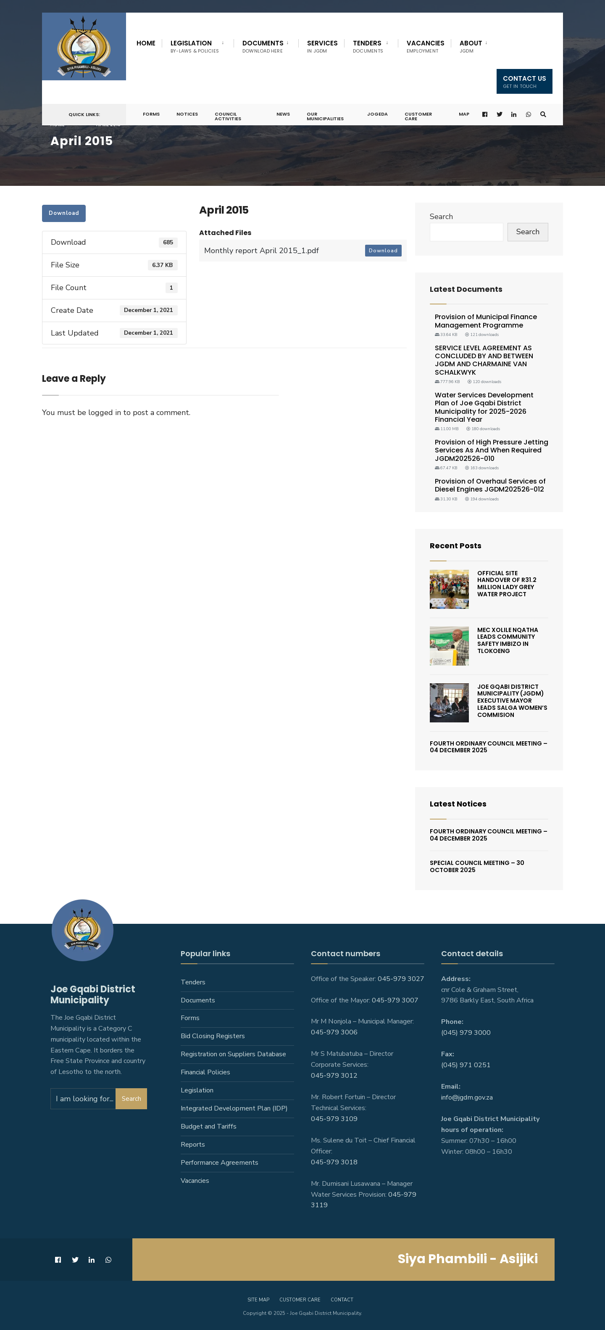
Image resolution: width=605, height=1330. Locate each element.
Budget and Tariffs (209, 1126)
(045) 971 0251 (466, 1065)
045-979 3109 (334, 1119)
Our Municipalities (325, 116)
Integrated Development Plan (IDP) (234, 1108)
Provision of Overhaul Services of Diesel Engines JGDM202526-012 (490, 485)
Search (441, 217)
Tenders (368, 46)
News (283, 114)
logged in (104, 412)
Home (146, 43)
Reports (193, 1144)
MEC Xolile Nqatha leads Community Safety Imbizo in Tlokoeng (507, 640)
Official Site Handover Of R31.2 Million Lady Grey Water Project (507, 583)
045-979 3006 (334, 1032)
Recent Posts (455, 545)
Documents (263, 46)
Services (322, 46)
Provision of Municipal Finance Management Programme (486, 321)
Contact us (524, 82)
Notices (187, 114)
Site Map (258, 1300)
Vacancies (426, 46)
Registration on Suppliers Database (233, 1054)
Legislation (195, 46)
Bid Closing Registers (213, 1036)
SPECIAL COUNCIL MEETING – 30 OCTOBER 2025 (477, 866)
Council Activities (228, 116)
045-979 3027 (401, 979)
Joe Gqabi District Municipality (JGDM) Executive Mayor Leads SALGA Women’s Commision (512, 700)
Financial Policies (205, 1072)
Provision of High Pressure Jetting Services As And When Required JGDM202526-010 (491, 450)
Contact (342, 1300)
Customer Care (418, 116)
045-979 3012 (334, 1075)
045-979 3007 (395, 1000)
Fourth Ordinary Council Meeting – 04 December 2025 (488, 747)
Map (464, 114)
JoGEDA (377, 114)
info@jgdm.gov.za (467, 1097)
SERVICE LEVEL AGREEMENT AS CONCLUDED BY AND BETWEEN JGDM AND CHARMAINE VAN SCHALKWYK (484, 360)
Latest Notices (458, 804)
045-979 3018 (334, 1162)
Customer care (300, 1300)
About (471, 46)
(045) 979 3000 (466, 1032)
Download (64, 213)
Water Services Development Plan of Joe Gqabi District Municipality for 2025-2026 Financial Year (484, 407)
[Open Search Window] (543, 114)
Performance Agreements (219, 1162)
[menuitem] (198, 45)
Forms (151, 114)
